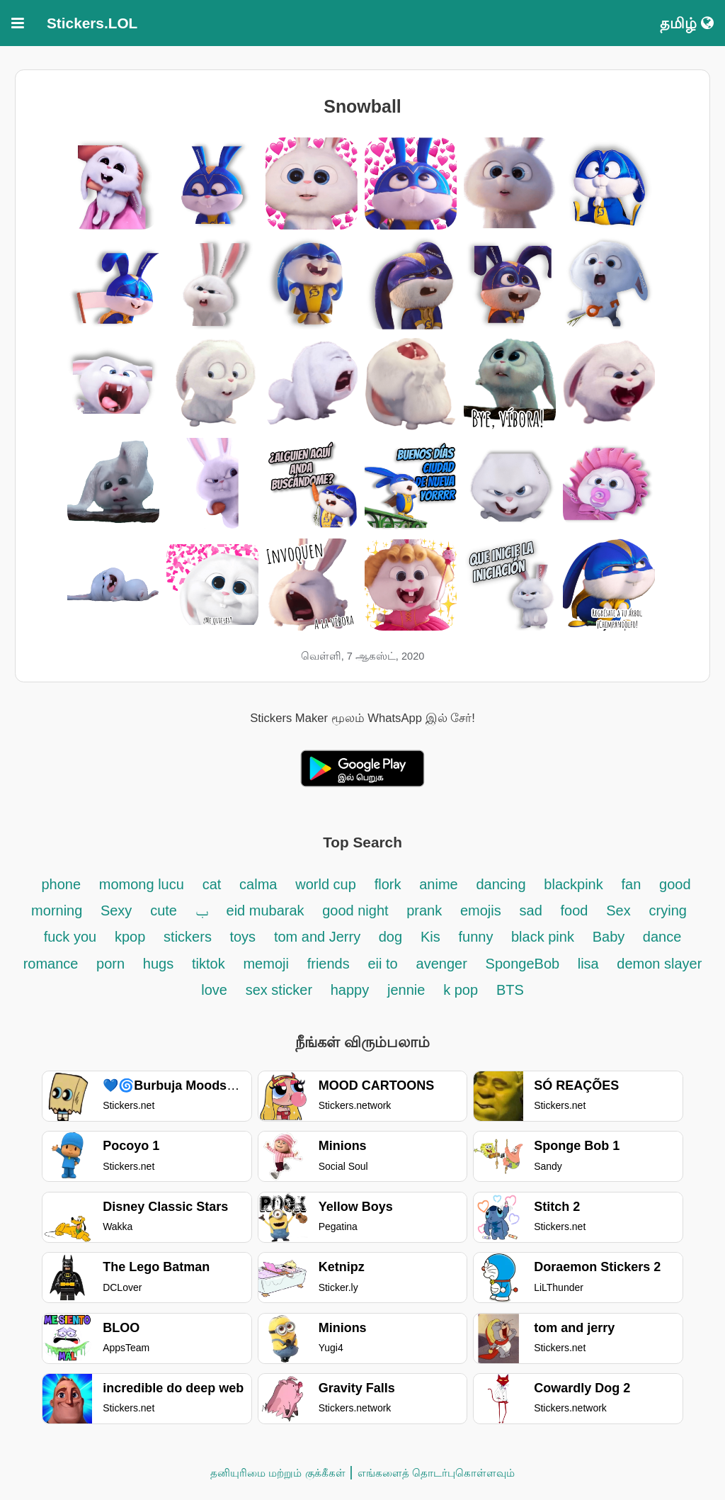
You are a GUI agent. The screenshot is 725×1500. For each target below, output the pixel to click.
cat (212, 884)
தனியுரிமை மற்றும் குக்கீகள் (277, 1473)
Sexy (116, 910)
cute (163, 910)
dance (662, 936)
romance (52, 963)
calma (258, 884)
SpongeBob (525, 963)
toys (242, 936)
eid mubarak (268, 910)
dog (390, 936)
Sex (618, 910)
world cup (325, 884)
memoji (265, 963)
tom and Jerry (319, 936)
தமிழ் (687, 23)
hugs (158, 963)
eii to (383, 963)
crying (668, 910)
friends (328, 963)
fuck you (70, 936)
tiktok (208, 963)
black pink (542, 936)
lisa (590, 963)
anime (438, 884)
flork (388, 884)
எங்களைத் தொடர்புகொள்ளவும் (436, 1473)
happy (350, 990)
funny (477, 936)
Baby (611, 936)
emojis (480, 910)
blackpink (573, 884)
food (574, 910)
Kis (430, 936)
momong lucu (141, 884)
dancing (500, 884)
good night (357, 910)
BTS (510, 990)
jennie (406, 990)
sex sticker (281, 990)
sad (531, 910)
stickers (189, 936)
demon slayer (659, 963)
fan (631, 884)
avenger (441, 963)
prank (424, 910)
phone (61, 884)
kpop (130, 936)
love (214, 990)
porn (110, 963)
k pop (460, 990)
